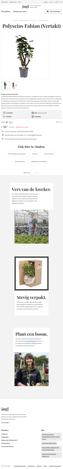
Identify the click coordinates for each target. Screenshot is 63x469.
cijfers (19, 2)
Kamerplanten (24, 20)
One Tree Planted (31, 341)
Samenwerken (31, 466)
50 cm (11, 122)
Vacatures (39, 466)
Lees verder (6, 423)
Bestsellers (4, 430)
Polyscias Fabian (43, 20)
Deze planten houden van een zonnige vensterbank (50, 448)
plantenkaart (4, 2)
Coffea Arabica (5, 443)
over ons (51, 2)
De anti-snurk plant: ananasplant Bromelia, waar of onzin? (51, 437)
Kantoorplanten (49, 154)
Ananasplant (5, 437)
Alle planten (5, 11)
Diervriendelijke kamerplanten (16, 154)
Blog (42, 430)
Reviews (37, 173)
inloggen (45, 2)
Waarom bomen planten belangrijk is (49, 455)
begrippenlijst (12, 2)
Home (15, 20)
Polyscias (33, 20)
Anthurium (4, 434)
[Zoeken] (61, 2)
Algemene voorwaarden (55, 466)
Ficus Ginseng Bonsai (7, 446)
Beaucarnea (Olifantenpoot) (9, 440)
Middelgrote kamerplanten (39, 161)
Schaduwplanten (20, 161)
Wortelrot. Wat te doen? (49, 443)
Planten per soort (19, 11)
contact (57, 2)
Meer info (27, 173)
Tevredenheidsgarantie (20, 466)
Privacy (45, 466)
